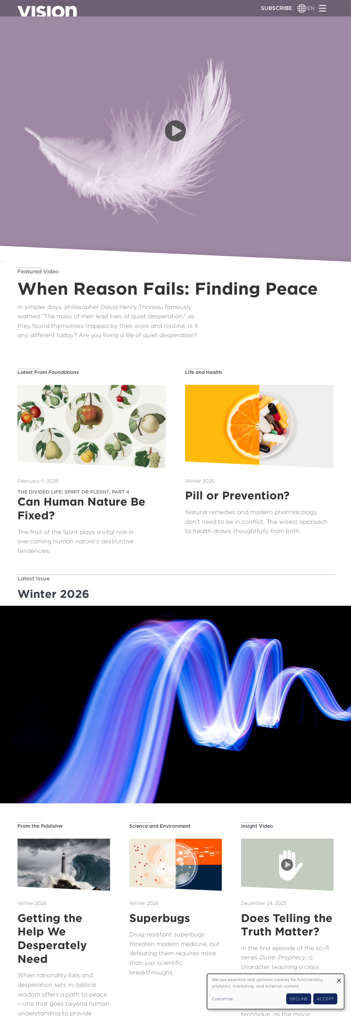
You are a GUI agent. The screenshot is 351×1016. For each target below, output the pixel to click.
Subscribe (276, 8)
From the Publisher (40, 826)
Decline (299, 998)
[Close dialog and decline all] (339, 978)
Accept (325, 998)
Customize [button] (222, 998)
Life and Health (203, 372)
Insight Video (257, 826)
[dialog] (275, 991)
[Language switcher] (302, 8)
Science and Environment (160, 826)
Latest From (48, 372)
